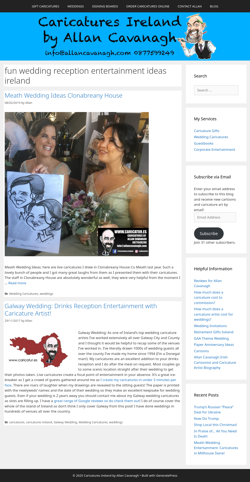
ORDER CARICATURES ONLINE (147, 6)
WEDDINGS (75, 6)
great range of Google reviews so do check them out (97, 400)
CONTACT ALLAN (190, 6)
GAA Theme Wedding (211, 338)
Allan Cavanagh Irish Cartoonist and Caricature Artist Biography (215, 362)
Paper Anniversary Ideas (214, 344)
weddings (46, 294)
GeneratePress (166, 475)
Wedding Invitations (210, 325)
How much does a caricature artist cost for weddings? (213, 314)
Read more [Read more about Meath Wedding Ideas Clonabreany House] (17, 283)
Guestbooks (204, 143)
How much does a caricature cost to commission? (208, 297)
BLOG (214, 6)
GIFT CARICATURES (45, 6)
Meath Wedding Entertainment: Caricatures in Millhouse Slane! (216, 447)
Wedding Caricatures (23, 294)
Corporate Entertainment (214, 149)
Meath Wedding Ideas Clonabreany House (64, 95)
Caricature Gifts (207, 130)
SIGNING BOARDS (105, 6)
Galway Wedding (65, 422)
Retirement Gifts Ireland (214, 332)
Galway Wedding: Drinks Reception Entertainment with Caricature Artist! (81, 309)
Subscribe (209, 233)
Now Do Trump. (207, 418)
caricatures (16, 422)
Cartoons (201, 351)
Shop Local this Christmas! (215, 424)
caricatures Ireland (39, 422)
